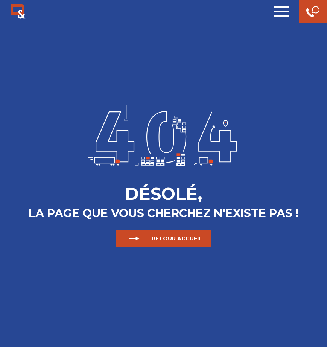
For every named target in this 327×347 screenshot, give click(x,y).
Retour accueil (163, 238)
